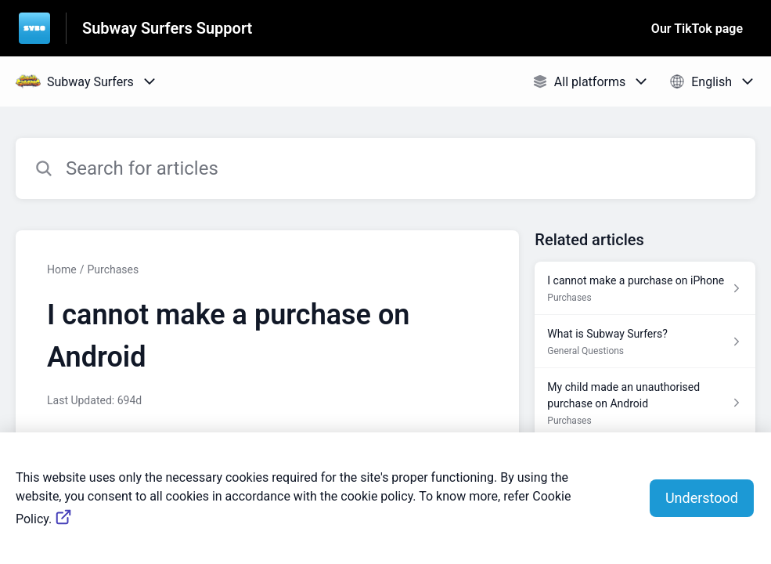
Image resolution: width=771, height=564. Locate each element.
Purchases (113, 269)
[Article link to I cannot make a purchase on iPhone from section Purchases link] (645, 288)
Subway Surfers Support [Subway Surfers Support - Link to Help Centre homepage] (167, 28)
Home (62, 269)
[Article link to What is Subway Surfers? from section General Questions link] (645, 341)
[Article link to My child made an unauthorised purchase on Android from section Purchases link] (645, 403)
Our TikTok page (697, 28)
